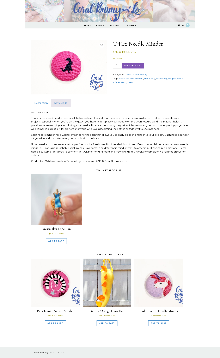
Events (131, 25)
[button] (101, 45)
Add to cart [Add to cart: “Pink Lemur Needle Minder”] (55, 323)
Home (87, 25)
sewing (124, 82)
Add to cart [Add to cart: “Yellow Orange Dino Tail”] (107, 323)
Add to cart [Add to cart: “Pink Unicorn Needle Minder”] (159, 323)
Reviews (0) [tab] (61, 103)
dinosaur (139, 78)
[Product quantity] (117, 65)
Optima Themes (56, 352)
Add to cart (133, 65)
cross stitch (123, 78)
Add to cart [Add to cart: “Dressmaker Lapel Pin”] (56, 241)
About (100, 25)
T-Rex (131, 82)
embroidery (149, 78)
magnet (172, 78)
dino (132, 78)
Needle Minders (131, 74)
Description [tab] (41, 103)
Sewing (114, 25)
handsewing (161, 78)
